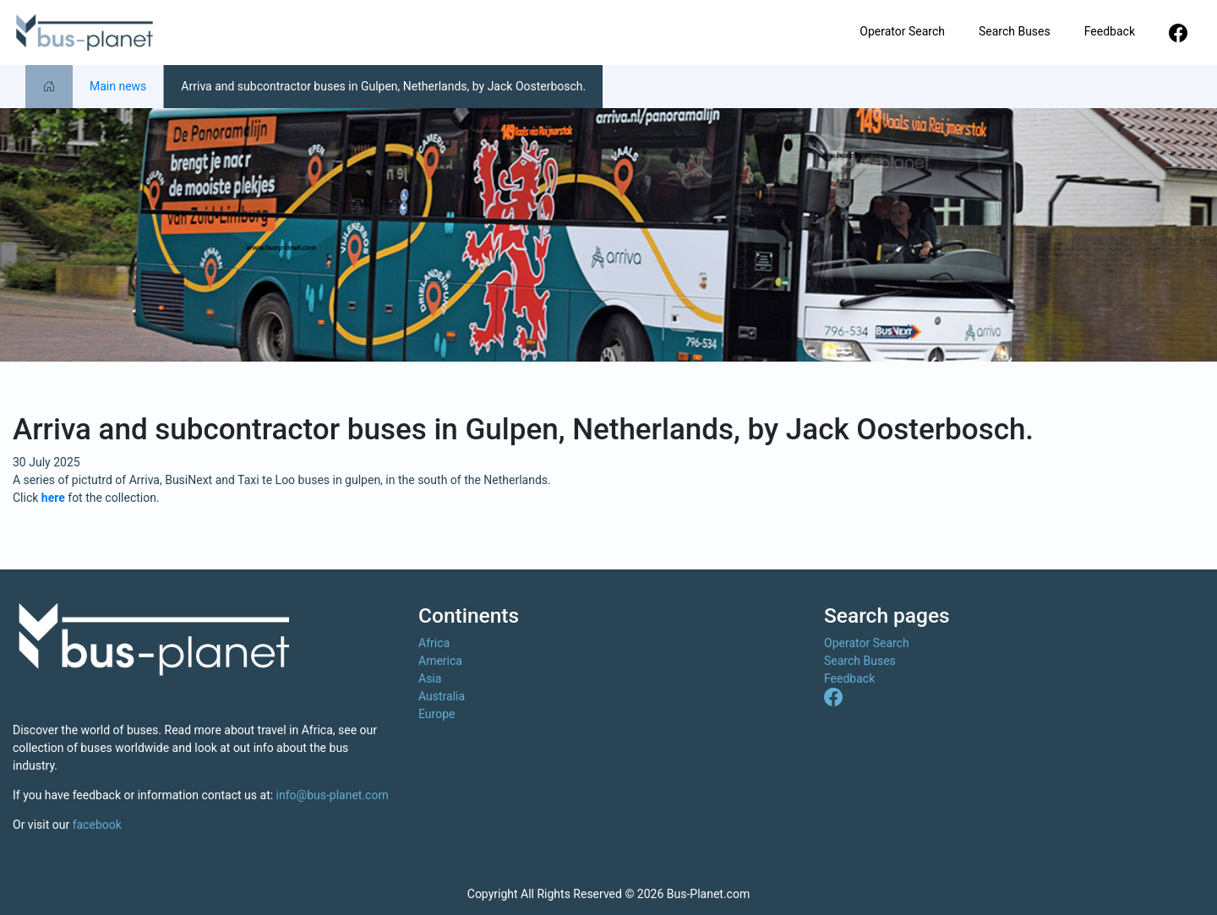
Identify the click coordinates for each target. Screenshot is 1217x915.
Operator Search (902, 31)
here (53, 497)
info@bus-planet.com (332, 795)
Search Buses (1015, 31)
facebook (97, 824)
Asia (429, 678)
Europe (436, 714)
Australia (441, 696)
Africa (434, 643)
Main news (118, 86)
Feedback (1109, 31)
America (440, 660)
